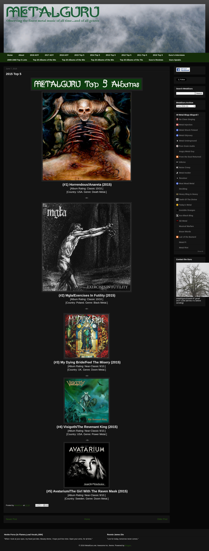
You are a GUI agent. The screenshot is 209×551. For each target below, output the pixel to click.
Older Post (162, 519)
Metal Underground (188, 141)
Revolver (183, 178)
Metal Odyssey (186, 135)
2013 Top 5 (111, 55)
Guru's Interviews (177, 55)
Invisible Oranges (187, 210)
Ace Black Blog (186, 215)
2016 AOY (64, 55)
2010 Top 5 (158, 55)
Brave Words (185, 231)
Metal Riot (183, 248)
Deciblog (183, 189)
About (21, 55)
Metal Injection (185, 125)
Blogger (128, 545)
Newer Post (11, 519)
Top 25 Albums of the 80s (102, 60)
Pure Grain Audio (187, 146)
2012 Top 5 (126, 55)
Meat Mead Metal (186, 183)
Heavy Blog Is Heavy (188, 194)
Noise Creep (184, 167)
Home (10, 55)
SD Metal (183, 221)
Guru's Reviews (156, 60)
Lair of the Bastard (187, 237)
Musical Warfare (186, 226)
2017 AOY (49, 55)
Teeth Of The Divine (188, 199)
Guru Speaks (175, 60)
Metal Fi (182, 242)
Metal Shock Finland (188, 130)
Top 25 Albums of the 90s (73, 60)
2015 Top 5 (79, 55)
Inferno (182, 162)
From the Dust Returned (190, 157)
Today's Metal (185, 205)
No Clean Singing (187, 119)
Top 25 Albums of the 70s (131, 60)
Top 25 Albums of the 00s (44, 60)
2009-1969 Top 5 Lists (17, 60)
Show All (200, 251)
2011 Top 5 (142, 55)
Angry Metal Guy (186, 151)
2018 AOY (34, 55)
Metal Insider (185, 173)
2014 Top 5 (95, 55)
